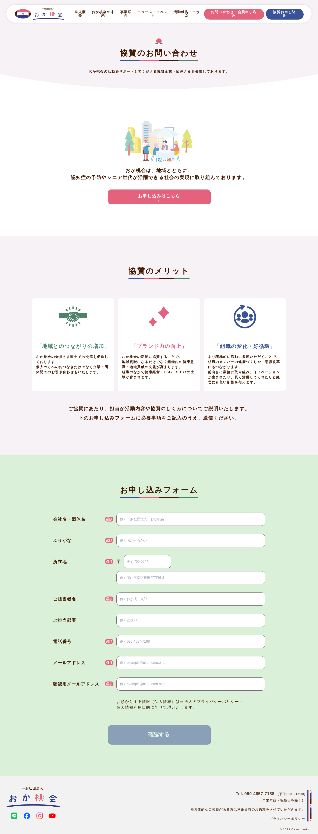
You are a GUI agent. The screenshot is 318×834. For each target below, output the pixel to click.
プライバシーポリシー (287, 818)
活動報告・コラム (186, 13)
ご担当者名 (64, 599)
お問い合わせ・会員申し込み (234, 13)
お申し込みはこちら (159, 198)
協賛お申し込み (284, 13)
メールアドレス (69, 662)
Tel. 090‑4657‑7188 (255, 793)
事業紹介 (126, 13)
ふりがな (62, 540)
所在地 (60, 561)
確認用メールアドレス (76, 684)
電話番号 (62, 641)
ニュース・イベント (152, 13)
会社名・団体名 (69, 519)
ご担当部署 (64, 620)
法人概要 (80, 13)
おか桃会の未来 (103, 13)
